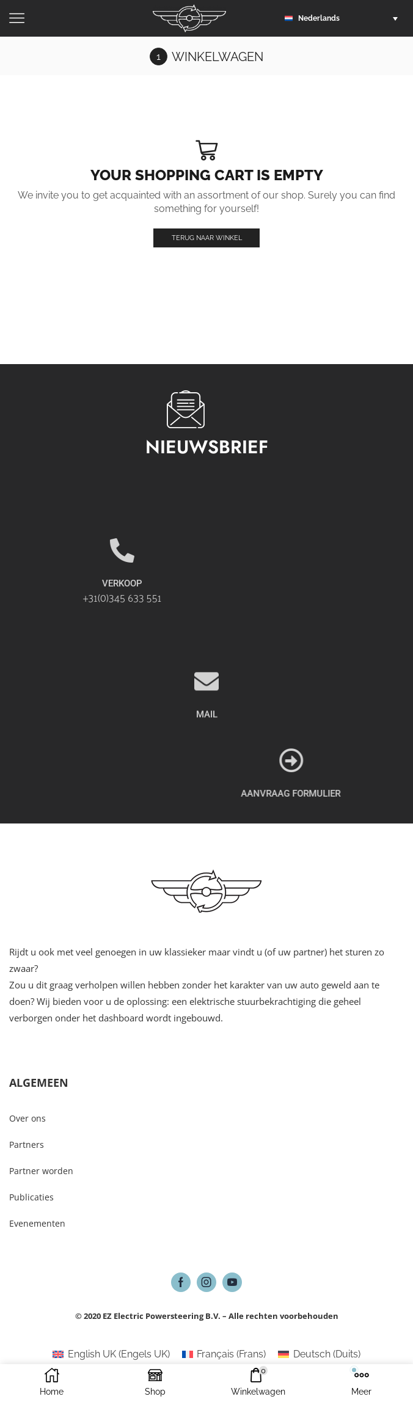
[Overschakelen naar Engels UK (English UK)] (110, 1355)
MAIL (206, 755)
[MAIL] (206, 722)
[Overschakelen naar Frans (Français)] (224, 1355)
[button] (344, 18)
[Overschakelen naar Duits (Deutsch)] (319, 1355)
